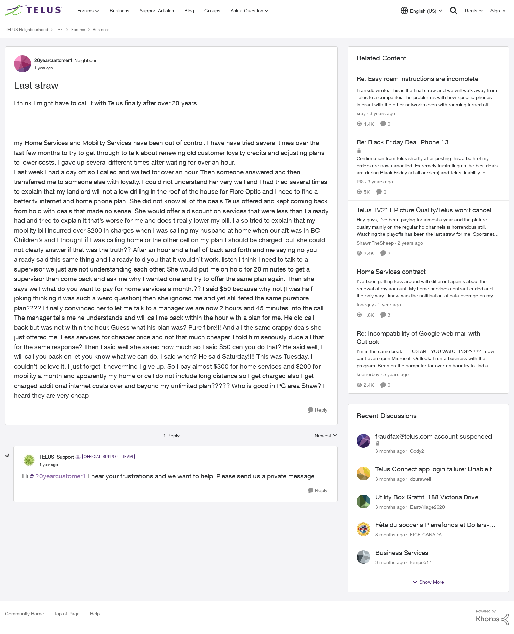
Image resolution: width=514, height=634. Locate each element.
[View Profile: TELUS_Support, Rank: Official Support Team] (29, 460)
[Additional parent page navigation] (60, 29)
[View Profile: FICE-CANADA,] (363, 529)
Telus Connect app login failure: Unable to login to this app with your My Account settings (435, 469)
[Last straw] (48, 465)
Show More (428, 582)
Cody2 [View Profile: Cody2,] (417, 451)
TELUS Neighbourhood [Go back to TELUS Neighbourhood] (26, 29)
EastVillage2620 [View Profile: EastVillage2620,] (427, 506)
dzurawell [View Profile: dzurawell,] (420, 479)
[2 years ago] (409, 242)
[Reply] (318, 410)
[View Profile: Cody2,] (363, 441)
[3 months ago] (390, 450)
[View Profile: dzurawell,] (363, 473)
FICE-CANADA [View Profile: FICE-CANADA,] (426, 534)
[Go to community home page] (34, 10)
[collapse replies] (7, 456)
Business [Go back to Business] (101, 29)
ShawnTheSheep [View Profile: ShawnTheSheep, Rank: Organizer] (375, 243)
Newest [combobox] (326, 436)
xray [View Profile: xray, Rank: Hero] (361, 113)
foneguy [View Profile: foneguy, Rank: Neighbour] (365, 304)
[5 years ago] (395, 374)
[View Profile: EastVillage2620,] (363, 501)
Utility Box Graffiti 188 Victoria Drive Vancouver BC (426, 497)
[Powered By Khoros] (492, 617)
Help (95, 613)
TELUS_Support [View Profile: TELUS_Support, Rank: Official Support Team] (56, 457)
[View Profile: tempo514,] (363, 557)
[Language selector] (422, 10)
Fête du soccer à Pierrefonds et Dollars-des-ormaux (432, 525)
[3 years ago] (381, 113)
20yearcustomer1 (60, 476)
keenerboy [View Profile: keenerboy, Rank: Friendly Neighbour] (368, 374)
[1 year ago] (388, 304)
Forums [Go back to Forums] (78, 29)
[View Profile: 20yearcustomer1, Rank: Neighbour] (22, 63)
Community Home (24, 613)
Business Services (402, 552)
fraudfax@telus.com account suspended (433, 436)
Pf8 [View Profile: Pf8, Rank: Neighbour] (360, 181)
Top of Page (67, 613)
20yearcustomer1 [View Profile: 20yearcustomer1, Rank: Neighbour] (53, 60)
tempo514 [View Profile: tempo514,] (421, 562)
